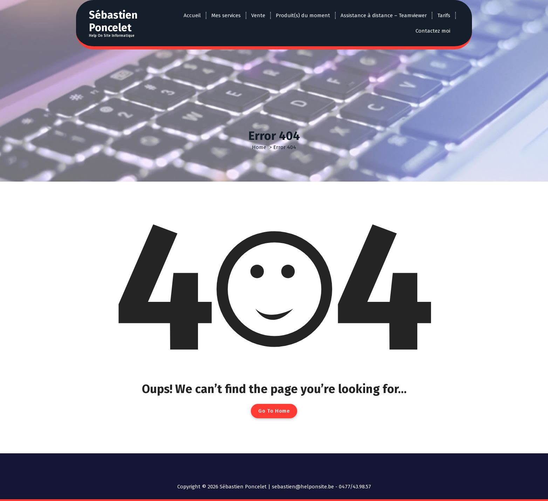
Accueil (192, 15)
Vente (258, 15)
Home (259, 147)
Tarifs (443, 15)
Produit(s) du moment (303, 15)
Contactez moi (433, 31)
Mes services (226, 15)
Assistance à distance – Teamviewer (384, 15)
